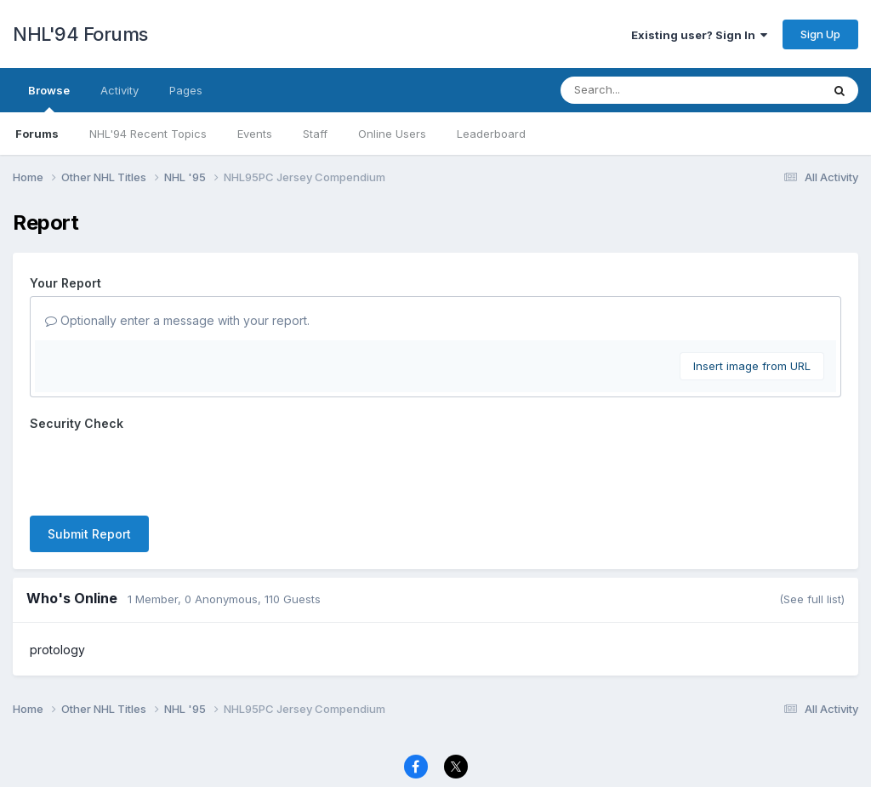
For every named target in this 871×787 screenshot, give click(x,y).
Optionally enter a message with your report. (177, 320)
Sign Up (820, 34)
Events (254, 133)
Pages (185, 90)
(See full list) (812, 599)
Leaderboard (491, 133)
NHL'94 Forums (80, 34)
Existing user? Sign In (699, 35)
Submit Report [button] (89, 534)
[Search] (644, 90)
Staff (315, 133)
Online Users (392, 133)
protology (57, 649)
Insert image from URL (752, 366)
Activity (119, 90)
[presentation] (159, 469)
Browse (49, 97)
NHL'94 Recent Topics (148, 133)
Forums (37, 133)
